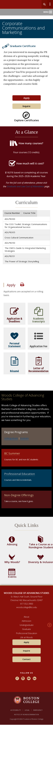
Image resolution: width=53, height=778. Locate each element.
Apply (26, 98)
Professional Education (19, 474)
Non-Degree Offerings (19, 495)
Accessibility (15, 710)
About (26, 616)
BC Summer (12, 453)
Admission (26, 621)
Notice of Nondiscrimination (26, 714)
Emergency (38, 710)
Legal (27, 710)
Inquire (26, 106)
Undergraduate (11, 438)
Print (22, 284)
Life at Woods (26, 637)
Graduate (24, 438)
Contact (26, 659)
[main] (26, 317)
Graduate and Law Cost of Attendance (25, 186)
